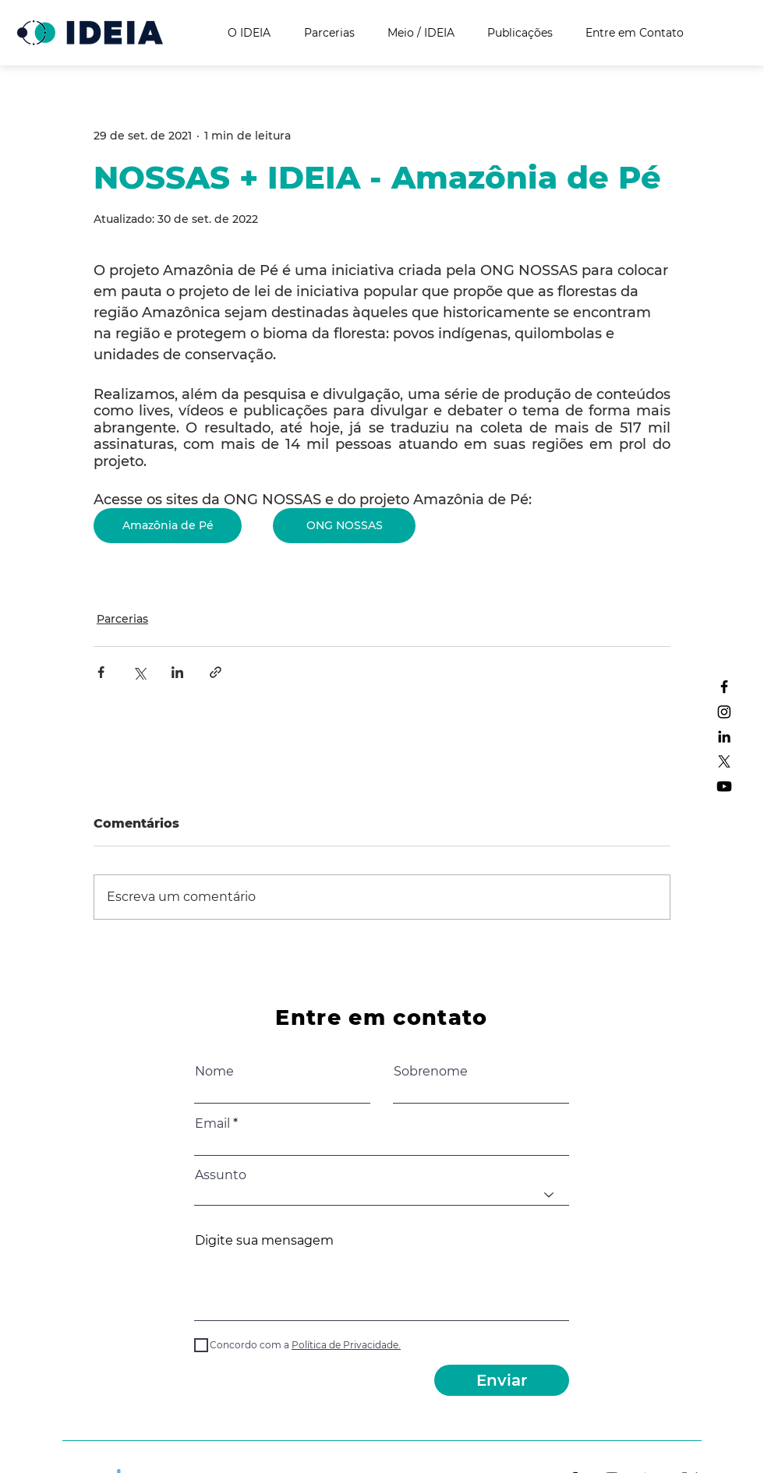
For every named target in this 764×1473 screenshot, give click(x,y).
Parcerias (122, 619)
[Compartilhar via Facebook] (101, 672)
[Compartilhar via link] (215, 672)
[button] (345, 1345)
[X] (724, 761)
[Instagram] (724, 711)
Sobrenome (431, 1071)
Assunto (220, 1175)
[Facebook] (724, 686)
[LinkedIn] (724, 736)
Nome (214, 1071)
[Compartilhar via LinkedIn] (177, 672)
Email (212, 1124)
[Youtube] (724, 786)
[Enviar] (501, 1380)
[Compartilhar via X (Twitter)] (139, 672)
